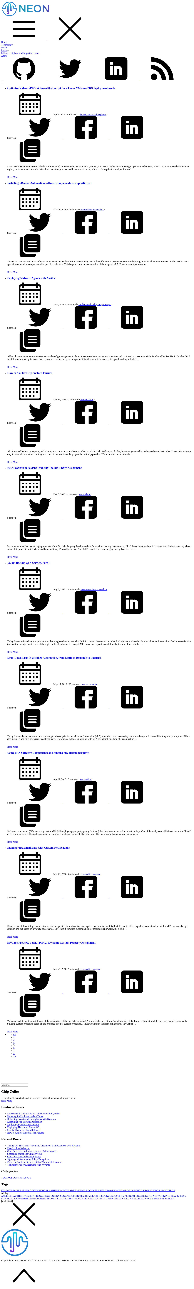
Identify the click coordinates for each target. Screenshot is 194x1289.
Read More (12, 177)
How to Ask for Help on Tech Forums (29, 373)
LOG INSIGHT (134, 1190)
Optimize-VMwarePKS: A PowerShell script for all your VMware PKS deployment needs (61, 88)
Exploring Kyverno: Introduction (23, 1124)
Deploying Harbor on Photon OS (23, 1127)
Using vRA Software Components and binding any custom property (48, 752)
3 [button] (14, 1040)
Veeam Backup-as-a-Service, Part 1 (28, 562)
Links (5, 50)
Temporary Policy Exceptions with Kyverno (28, 1164)
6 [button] (14, 1048)
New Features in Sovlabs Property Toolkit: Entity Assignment (44, 467)
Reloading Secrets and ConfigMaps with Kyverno (31, 1119)
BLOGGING (43, 1196)
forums (84, 399)
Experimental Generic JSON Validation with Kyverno (33, 1113)
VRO (157, 1190)
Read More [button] (6, 1100)
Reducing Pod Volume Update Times (25, 1116)
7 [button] (14, 1050)
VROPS (148, 1190)
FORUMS (79, 1196)
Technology (7, 45)
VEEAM (82, 1190)
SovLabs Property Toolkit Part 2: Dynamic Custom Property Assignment (51, 942)
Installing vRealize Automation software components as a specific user (49, 183)
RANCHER (40, 1198)
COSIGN (56, 1196)
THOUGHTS (80, 1198)
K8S (5, 1190)
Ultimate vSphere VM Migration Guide (20, 53)
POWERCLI (8, 1198)
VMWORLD (168, 1190)
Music (4, 47)
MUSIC (26, 1177)
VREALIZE (17, 1190)
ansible (82, 304)
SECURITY (53, 1198)
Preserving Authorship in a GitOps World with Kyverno (34, 1162)
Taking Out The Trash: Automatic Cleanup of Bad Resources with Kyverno (43, 1145)
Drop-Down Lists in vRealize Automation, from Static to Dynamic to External (54, 657)
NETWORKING (162, 1196)
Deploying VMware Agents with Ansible (31, 278)
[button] (14, 1034)
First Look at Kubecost (18, 1148)
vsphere (102, 114)
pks (81, 114)
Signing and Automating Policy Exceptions (28, 1159)
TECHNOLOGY (11, 1177)
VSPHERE (56, 1190)
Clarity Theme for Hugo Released (23, 1130)
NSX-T (175, 1196)
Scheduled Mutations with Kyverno (24, 1154)
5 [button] (14, 1045)
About (4, 55)
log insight (99, 304)
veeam (83, 589)
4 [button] (14, 1042)
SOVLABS (70, 1190)
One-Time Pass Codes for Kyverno (24, 1156)
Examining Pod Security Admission (24, 1121)
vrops (108, 304)
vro (88, 684)
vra (82, 209)
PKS (103, 1190)
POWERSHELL (116, 1190)
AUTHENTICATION (24, 1196)
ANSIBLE (7, 1196)
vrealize (88, 209)
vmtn (91, 399)
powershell (92, 114)
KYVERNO (41, 1190)
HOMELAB (92, 1196)
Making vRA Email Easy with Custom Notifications (38, 847)
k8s (85, 114)
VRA (29, 1190)
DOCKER (94, 1190)
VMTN (102, 1198)
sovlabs (87, 494)
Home (4, 42)
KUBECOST (113, 1196)
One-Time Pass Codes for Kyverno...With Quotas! (31, 1151)
